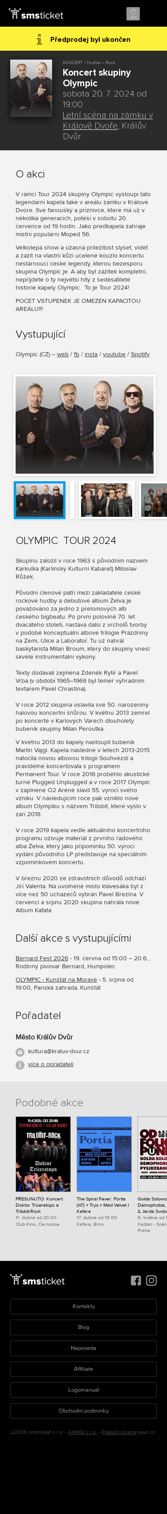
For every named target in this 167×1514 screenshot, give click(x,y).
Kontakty (84, 1306)
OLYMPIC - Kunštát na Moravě (56, 979)
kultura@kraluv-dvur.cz (59, 1051)
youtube (114, 354)
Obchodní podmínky (84, 1410)
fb (76, 354)
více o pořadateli (50, 1064)
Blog (83, 1327)
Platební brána (119, 1432)
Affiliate (83, 1369)
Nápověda (83, 1348)
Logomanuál (83, 1389)
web (63, 354)
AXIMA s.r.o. (82, 1432)
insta (91, 354)
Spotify (140, 354)
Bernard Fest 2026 (42, 958)
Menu (152, 14)
